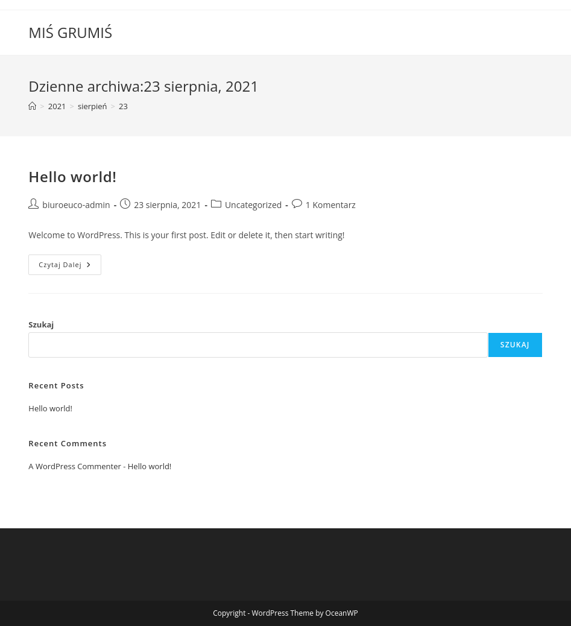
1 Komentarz (331, 204)
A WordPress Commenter (74, 466)
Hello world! (72, 176)
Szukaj (41, 324)
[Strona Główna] (32, 106)
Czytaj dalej (70, 267)
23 (123, 106)
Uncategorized (253, 204)
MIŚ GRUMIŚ (70, 32)
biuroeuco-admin (76, 204)
